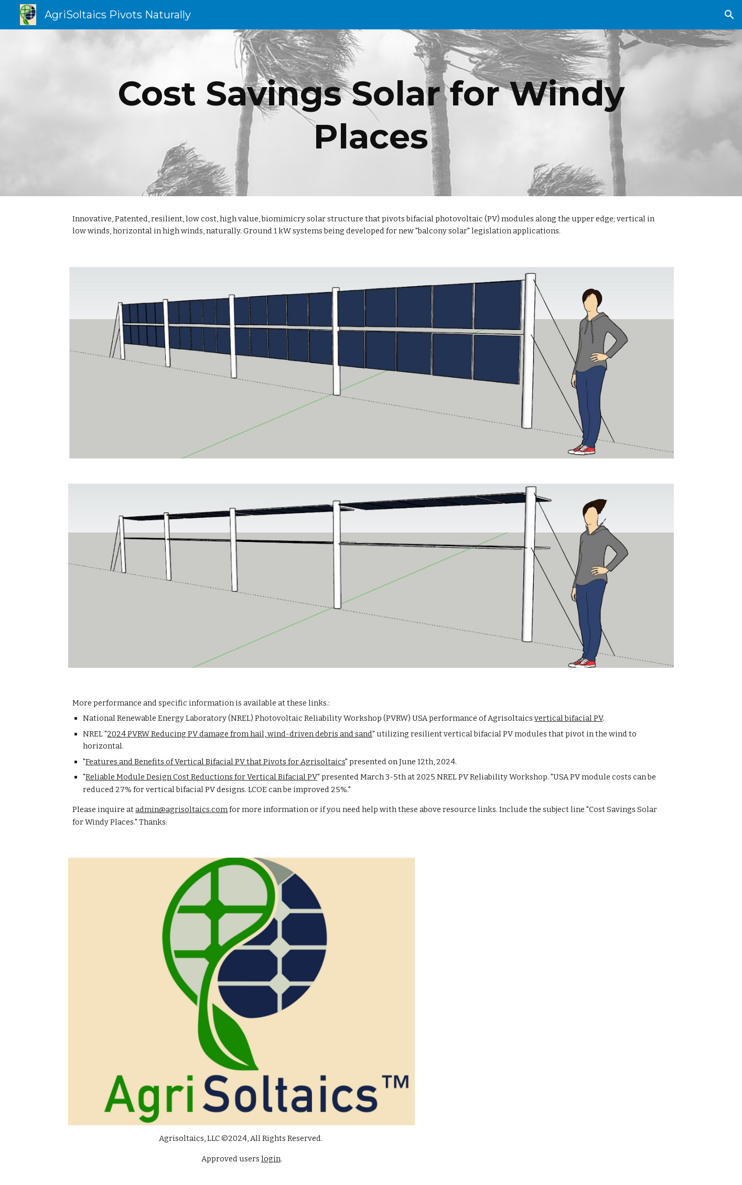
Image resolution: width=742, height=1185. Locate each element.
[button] (729, 14)
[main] (370, 113)
